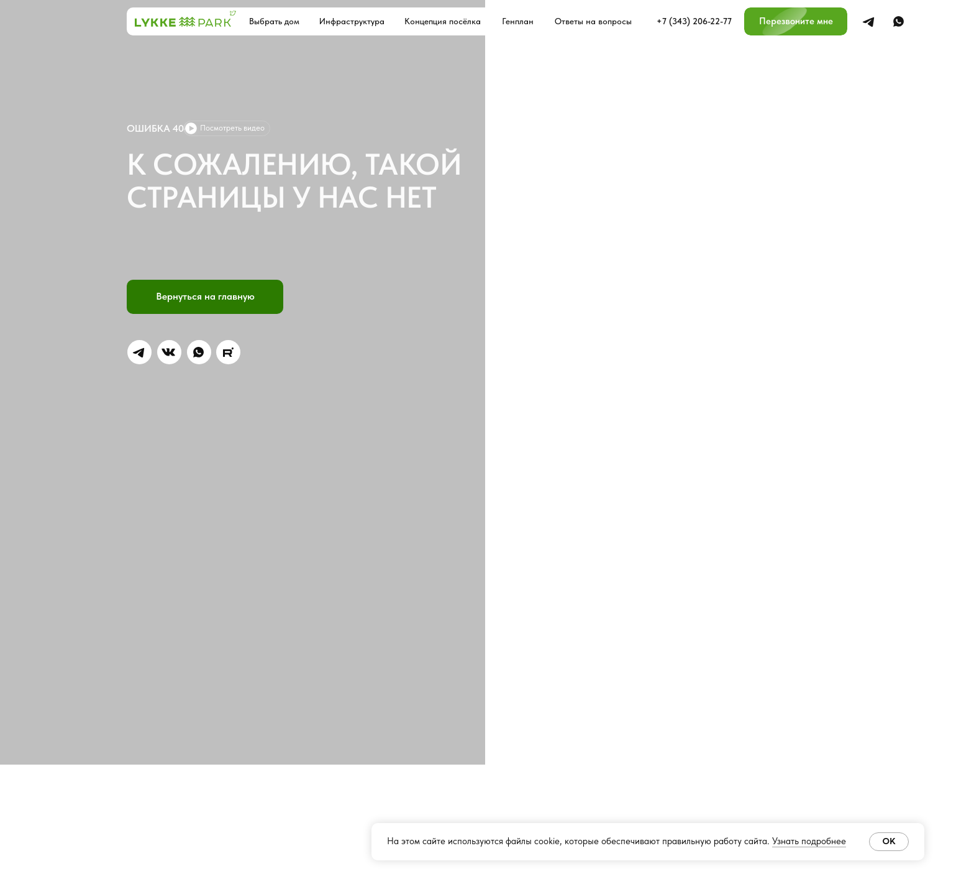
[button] (795, 21)
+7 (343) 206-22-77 (694, 21)
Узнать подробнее (809, 841)
